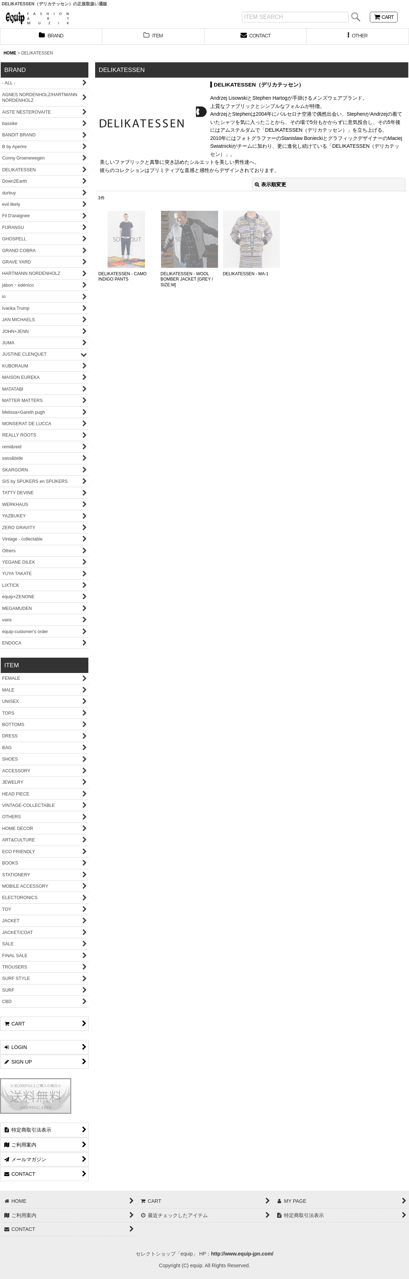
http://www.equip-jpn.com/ (242, 1254)
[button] (358, 36)
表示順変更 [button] (270, 184)
